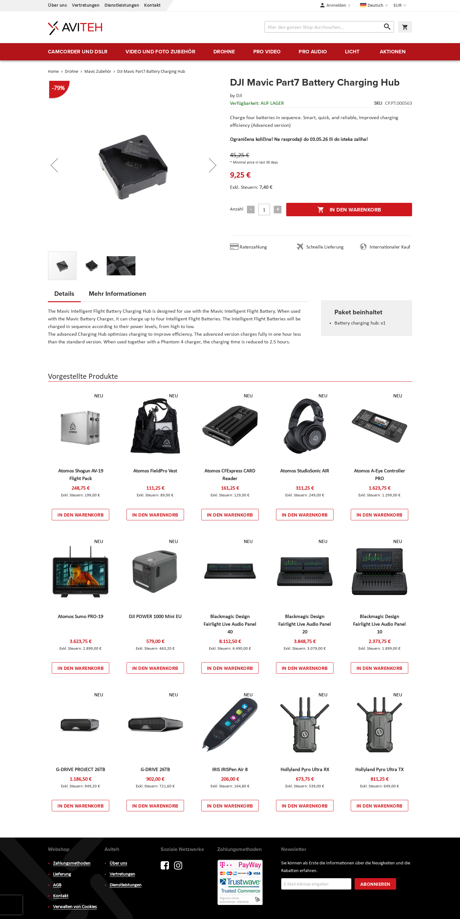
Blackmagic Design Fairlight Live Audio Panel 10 (379, 624)
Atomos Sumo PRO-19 (80, 616)
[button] (401, 5)
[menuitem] (78, 51)
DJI (239, 95)
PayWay (240, 883)
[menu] (230, 51)
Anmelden (336, 5)
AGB (57, 885)
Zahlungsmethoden (71, 863)
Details (64, 293)
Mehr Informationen (117, 293)
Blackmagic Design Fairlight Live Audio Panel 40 (229, 624)
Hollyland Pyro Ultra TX (379, 769)
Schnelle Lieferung (324, 247)
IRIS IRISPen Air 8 (230, 769)
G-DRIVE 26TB (155, 769)
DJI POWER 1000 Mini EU (155, 616)
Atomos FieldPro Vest (155, 471)
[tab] (64, 295)
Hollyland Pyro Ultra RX (304, 769)
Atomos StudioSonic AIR (304, 471)
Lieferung (62, 874)
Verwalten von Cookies (75, 907)
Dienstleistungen (121, 5)
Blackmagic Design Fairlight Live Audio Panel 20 (304, 624)
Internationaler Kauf (390, 247)
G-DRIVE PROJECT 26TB (80, 769)
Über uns (57, 5)
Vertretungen (85, 5)
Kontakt (152, 5)
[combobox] (329, 27)
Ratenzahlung (253, 247)
